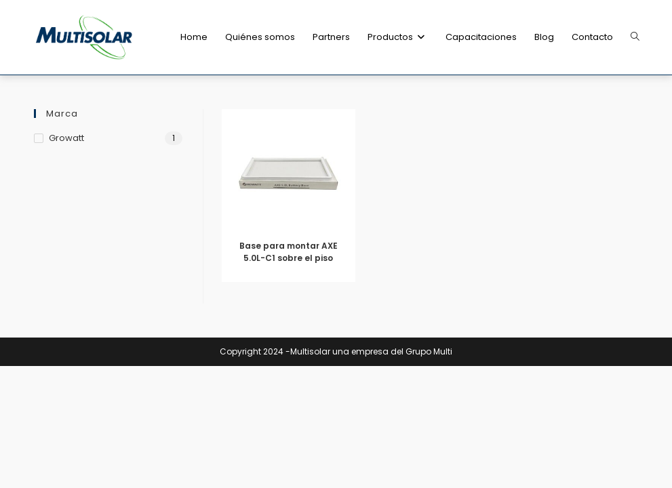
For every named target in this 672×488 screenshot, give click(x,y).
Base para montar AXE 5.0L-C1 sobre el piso (288, 252)
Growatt (66, 137)
